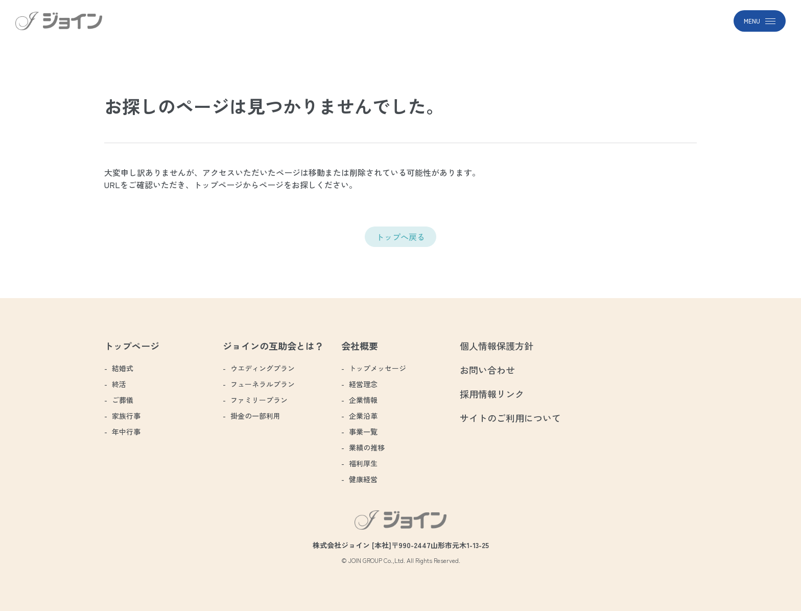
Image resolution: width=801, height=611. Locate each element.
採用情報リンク (492, 393)
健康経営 (363, 479)
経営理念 (363, 384)
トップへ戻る (400, 237)
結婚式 (122, 368)
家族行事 (126, 416)
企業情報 (363, 400)
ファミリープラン (259, 400)
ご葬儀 (122, 400)
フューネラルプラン (262, 384)
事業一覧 (363, 431)
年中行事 (126, 431)
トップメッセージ (377, 368)
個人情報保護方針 (496, 345)
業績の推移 (367, 447)
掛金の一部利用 (255, 416)
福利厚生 (363, 463)
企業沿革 (363, 416)
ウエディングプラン (262, 368)
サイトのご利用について (510, 417)
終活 (119, 384)
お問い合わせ (487, 369)
